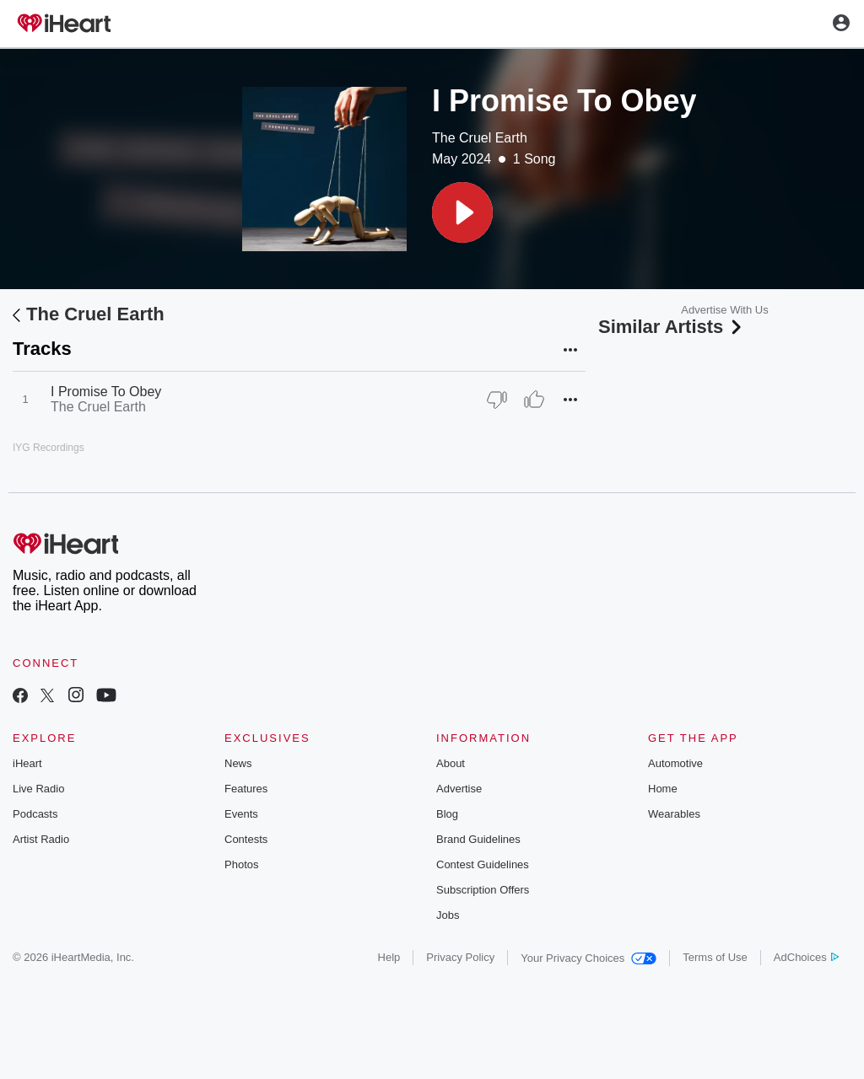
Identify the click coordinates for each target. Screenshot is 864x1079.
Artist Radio (41, 839)
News (238, 763)
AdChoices (806, 957)
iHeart (27, 763)
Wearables (674, 814)
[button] (462, 212)
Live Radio (38, 788)
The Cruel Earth (479, 138)
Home (663, 788)
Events (241, 814)
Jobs (447, 915)
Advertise (459, 788)
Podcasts (35, 814)
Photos (241, 864)
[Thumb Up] (534, 400)
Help (389, 957)
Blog (447, 814)
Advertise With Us (724, 309)
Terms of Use (715, 957)
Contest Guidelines (482, 864)
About (450, 763)
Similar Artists (671, 326)
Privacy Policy (460, 957)
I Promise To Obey (106, 391)
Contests (245, 839)
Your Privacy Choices (588, 958)
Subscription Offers (482, 889)
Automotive (675, 763)
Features (245, 788)
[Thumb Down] (497, 400)
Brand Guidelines (478, 839)
